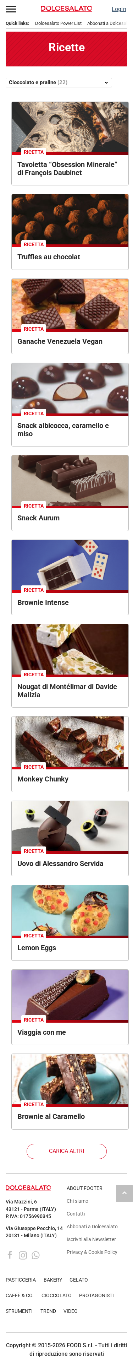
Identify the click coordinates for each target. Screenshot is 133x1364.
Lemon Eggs (36, 947)
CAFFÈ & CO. (20, 1296)
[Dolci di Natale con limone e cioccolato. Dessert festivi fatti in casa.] (70, 910)
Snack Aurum (38, 518)
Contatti (76, 1214)
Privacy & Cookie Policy (92, 1252)
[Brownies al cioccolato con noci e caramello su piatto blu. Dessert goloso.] (70, 1079)
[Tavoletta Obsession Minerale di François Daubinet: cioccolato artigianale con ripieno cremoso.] (70, 127)
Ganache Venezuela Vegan (59, 341)
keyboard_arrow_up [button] (124, 1193)
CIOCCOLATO (56, 1296)
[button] (11, 9)
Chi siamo (77, 1201)
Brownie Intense (43, 602)
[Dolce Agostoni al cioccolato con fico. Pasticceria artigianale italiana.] (70, 995)
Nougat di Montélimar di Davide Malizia (67, 690)
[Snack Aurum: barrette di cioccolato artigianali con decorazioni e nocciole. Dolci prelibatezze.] (70, 480)
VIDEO (70, 1311)
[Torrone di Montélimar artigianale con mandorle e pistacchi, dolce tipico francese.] (70, 649)
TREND (48, 1311)
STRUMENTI (19, 1311)
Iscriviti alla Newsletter (91, 1239)
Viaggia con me (41, 1032)
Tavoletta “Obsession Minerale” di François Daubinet (67, 168)
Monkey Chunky (42, 779)
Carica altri (66, 1151)
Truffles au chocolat (48, 257)
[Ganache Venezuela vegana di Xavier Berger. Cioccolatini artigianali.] (70, 304)
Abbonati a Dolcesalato (92, 1227)
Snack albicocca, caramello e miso (63, 429)
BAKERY (53, 1280)
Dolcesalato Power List (58, 23)
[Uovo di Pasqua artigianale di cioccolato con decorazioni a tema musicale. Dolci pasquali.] (70, 826)
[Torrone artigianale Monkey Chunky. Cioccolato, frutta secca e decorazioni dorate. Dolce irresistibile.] (70, 741)
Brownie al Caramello (51, 1116)
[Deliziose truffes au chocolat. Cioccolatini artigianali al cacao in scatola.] (70, 219)
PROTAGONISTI (96, 1296)
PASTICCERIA (21, 1280)
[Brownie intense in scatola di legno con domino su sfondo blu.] (70, 565)
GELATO (79, 1280)
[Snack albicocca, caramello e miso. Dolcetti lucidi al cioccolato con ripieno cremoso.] (70, 388)
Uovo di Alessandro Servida (60, 863)
